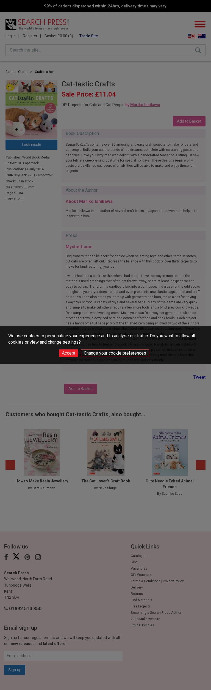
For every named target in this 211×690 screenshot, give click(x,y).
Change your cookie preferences (115, 353)
